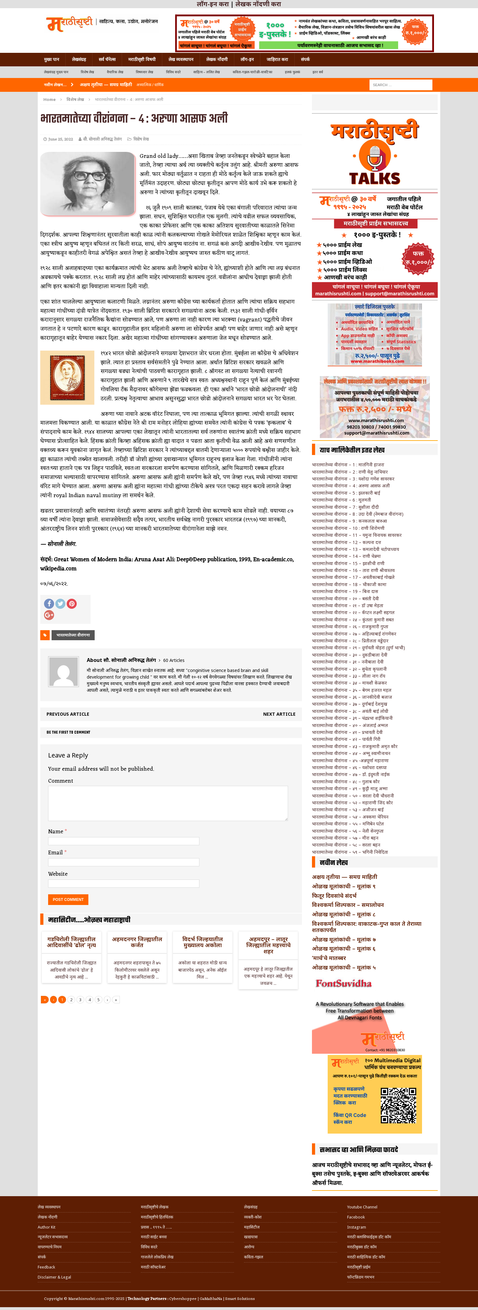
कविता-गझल (253, 1257)
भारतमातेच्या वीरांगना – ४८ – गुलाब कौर (346, 782)
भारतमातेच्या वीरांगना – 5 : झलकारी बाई (346, 493)
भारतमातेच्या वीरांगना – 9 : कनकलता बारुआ (349, 521)
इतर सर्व (318, 72)
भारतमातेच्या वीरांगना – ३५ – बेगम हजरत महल (352, 690)
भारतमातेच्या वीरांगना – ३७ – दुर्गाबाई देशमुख (349, 704)
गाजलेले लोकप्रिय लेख (157, 1257)
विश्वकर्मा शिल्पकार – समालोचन (348, 904)
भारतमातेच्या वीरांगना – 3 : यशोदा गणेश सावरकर (353, 479)
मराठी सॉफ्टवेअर (153, 1267)
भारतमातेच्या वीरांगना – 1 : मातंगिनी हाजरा (348, 465)
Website (58, 874)
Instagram (356, 1227)
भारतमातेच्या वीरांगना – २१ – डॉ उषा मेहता (347, 605)
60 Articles (174, 660)
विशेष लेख (87, 72)
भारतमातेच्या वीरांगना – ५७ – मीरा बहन (345, 838)
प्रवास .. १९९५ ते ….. (156, 1227)
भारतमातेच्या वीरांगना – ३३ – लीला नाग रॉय (348, 676)
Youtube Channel (362, 1207)
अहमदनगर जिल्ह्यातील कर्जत (137, 942)
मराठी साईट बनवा (154, 1237)
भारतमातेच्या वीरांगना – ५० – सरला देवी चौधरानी (353, 796)
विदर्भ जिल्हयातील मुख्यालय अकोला (202, 942)
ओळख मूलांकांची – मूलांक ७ (344, 939)
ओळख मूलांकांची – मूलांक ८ (343, 914)
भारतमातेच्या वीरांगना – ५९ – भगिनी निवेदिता (350, 852)
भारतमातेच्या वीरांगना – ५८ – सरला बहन (346, 845)
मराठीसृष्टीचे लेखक (155, 1207)
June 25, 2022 (60, 139)
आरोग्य (249, 1247)
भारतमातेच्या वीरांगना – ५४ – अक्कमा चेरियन (350, 817)
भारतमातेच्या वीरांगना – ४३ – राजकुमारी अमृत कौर (354, 746)
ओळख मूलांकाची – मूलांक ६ (343, 948)
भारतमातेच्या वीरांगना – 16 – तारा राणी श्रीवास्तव (353, 570)
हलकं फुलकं (292, 72)
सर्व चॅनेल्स (107, 59)
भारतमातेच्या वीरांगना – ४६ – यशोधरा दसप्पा (349, 767)
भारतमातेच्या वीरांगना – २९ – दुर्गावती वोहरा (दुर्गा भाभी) (358, 648)
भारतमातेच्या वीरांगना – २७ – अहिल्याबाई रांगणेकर (354, 634)
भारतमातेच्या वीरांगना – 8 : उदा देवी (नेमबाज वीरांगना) (357, 514)
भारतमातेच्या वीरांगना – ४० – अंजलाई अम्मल (350, 725)
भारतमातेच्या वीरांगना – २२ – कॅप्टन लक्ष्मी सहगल (353, 612)
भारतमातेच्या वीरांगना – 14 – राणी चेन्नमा (346, 556)
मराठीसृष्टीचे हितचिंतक (157, 1217)
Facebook (356, 1217)
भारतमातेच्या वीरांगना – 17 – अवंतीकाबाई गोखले (353, 577)
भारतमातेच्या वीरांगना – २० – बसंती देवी (345, 599)
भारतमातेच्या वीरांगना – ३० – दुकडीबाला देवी (349, 655)
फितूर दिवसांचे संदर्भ (334, 895)
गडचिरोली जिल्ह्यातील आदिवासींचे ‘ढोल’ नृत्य (71, 942)
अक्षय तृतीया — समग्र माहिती (344, 876)
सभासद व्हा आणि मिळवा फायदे (359, 1150)
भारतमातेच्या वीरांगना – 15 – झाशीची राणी (348, 563)
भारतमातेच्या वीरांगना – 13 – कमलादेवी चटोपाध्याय (355, 549)
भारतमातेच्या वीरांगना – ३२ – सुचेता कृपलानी (349, 669)
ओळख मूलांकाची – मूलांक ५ (344, 967)
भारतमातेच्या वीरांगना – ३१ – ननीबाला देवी (348, 662)
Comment (60, 781)
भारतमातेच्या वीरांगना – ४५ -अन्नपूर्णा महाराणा (350, 760)
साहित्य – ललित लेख (206, 72)
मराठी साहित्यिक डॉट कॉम (366, 1257)
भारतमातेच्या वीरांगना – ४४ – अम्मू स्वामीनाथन (351, 753)
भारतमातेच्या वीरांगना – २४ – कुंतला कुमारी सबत (353, 620)
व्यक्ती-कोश (253, 1217)
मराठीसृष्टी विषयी (142, 59)
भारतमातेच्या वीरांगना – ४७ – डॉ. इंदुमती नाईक (351, 774)
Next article (279, 714)
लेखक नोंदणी (217, 59)
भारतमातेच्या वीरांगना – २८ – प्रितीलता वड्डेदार (350, 641)
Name (56, 832)
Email (56, 853)
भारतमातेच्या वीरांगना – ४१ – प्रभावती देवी (347, 732)
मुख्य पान (51, 59)
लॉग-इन (247, 59)
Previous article (68, 714)
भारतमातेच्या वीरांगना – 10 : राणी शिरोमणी (348, 528)
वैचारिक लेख (115, 72)
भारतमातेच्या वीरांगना (73, 635)
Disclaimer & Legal (54, 1277)
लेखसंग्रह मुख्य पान (56, 72)
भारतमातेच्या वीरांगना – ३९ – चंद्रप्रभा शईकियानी (352, 718)
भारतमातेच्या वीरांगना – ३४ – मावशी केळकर (349, 683)
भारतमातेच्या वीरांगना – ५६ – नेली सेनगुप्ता (348, 831)
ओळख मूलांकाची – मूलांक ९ (343, 886)
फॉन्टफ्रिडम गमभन (360, 1277)
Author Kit (46, 1227)
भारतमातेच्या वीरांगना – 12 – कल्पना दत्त (346, 542)
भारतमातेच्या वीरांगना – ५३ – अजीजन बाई (348, 810)
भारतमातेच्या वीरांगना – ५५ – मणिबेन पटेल (348, 824)
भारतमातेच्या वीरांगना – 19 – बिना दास (345, 591)
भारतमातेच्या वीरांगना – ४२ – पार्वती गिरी (346, 739)
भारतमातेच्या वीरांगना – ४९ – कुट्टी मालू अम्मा (350, 788)
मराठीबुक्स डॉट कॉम (362, 1247)
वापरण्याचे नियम (50, 1247)
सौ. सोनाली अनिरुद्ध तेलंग (102, 139)
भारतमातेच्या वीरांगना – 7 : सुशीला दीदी (345, 507)
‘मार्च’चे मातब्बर (329, 958)
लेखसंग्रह (79, 59)
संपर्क (305, 59)
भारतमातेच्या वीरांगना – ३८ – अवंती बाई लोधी (350, 711)
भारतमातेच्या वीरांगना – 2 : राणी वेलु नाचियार (350, 472)
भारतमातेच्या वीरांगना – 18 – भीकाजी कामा (349, 584)
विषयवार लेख (144, 72)
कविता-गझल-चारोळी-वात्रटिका (252, 72)
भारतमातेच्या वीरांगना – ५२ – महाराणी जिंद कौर (352, 803)
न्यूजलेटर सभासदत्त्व (53, 1237)
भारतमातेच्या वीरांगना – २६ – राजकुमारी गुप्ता (350, 627)
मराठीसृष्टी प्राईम (358, 1267)
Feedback (46, 1267)
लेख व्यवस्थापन (181, 59)
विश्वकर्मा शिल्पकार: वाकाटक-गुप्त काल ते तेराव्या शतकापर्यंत (366, 927)
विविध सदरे (173, 72)
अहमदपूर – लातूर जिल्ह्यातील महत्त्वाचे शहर (268, 945)
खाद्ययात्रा (251, 1237)
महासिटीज (252, 1227)
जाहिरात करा (277, 59)
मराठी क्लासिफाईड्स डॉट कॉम (369, 1237)
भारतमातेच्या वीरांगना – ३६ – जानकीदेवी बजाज (352, 697)
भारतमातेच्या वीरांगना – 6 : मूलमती (341, 500)
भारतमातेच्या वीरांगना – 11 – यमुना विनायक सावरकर (357, 535)
